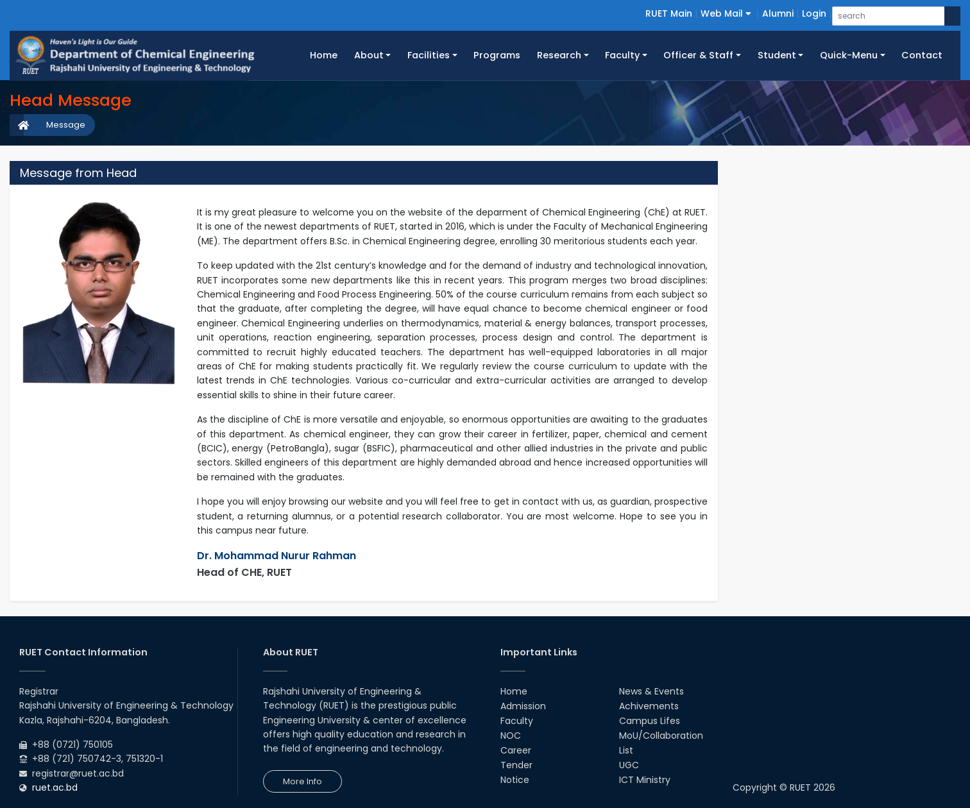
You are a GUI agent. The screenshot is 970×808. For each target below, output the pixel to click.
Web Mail (726, 13)
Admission (523, 706)
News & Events (651, 691)
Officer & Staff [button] (698, 55)
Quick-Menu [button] (849, 55)
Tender (516, 765)
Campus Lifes (649, 720)
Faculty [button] (622, 55)
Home (328, 54)
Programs (496, 55)
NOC (510, 735)
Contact (921, 55)
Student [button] (777, 55)
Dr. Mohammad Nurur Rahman (276, 555)
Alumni (778, 13)
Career (515, 750)
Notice (514, 779)
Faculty (516, 720)
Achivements (649, 706)
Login (814, 13)
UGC (629, 765)
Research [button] (559, 55)
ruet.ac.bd (55, 787)
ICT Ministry (644, 779)
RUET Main (668, 13)
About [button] (369, 55)
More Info (302, 781)
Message (65, 125)
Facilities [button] (428, 55)
